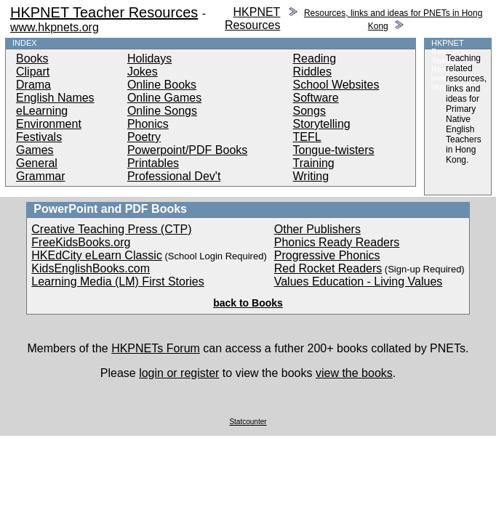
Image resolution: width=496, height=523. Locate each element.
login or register (179, 373)
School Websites (336, 84)
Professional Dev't (173, 176)
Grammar (40, 176)
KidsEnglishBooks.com (90, 268)
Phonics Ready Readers (337, 242)
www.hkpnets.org (54, 27)
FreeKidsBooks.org (80, 242)
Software (316, 98)
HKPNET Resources (252, 18)
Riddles (312, 71)
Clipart (32, 71)
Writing (311, 176)
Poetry (144, 137)
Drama (33, 84)
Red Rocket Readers (328, 268)
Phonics (148, 124)
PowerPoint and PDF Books (110, 209)
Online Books (161, 84)
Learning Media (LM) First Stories (117, 281)
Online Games (164, 98)
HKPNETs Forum (155, 348)
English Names (55, 98)
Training (314, 163)
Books (32, 58)
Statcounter (247, 422)
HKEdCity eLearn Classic (96, 255)
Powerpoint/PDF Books (187, 150)
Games (35, 150)
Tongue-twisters (334, 150)
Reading (315, 58)
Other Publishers (317, 229)
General (36, 163)
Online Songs (162, 111)
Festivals (39, 137)
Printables (153, 163)
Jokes (142, 71)
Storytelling (322, 124)
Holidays (149, 58)
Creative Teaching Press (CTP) (111, 229)
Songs (309, 111)
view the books (354, 373)
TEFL (307, 137)
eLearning (42, 111)
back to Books (248, 303)
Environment (48, 124)
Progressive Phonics (327, 255)
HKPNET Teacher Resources (104, 12)
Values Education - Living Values (358, 281)
